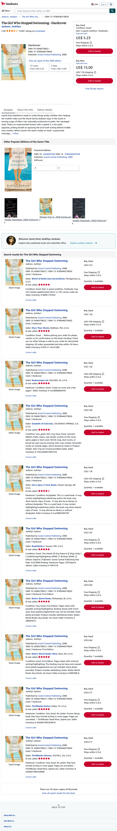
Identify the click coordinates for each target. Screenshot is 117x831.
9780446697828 (72, 154)
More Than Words (40, 328)
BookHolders (38, 546)
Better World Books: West (44, 653)
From (38, 67)
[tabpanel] (36, 124)
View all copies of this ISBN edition (45, 60)
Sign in (103, 4)
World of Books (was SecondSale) (48, 278)
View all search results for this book (58, 793)
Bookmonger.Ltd (40, 380)
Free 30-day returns (94, 88)
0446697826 (49, 154)
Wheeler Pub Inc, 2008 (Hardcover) (55, 217)
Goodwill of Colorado (42, 423)
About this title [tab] (25, 109)
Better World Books (41, 598)
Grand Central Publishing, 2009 (58, 157)
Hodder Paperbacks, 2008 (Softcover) (21, 219)
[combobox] (62, 11)
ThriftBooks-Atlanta (42, 755)
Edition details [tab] (44, 109)
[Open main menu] (6, 11)
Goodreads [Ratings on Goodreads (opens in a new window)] (40, 31)
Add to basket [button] (94, 51)
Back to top (58, 807)
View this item (81, 33)
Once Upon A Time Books (44, 485)
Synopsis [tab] (8, 109)
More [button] (16, 133)
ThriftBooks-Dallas (41, 706)
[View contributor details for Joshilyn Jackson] (11, 26)
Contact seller (31, 300)
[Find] (112, 11)
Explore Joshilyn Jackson (84, 243)
